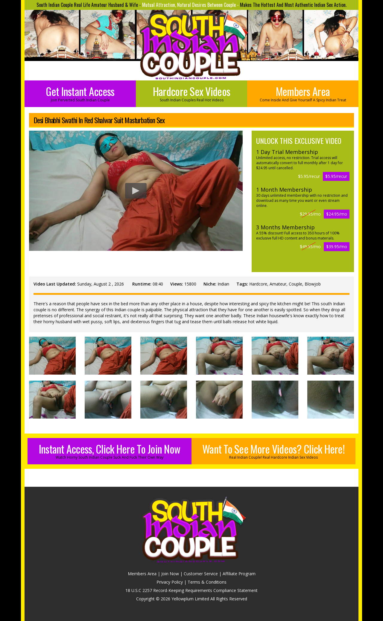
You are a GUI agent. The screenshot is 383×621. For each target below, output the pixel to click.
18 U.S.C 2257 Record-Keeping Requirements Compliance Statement (191, 590)
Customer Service (201, 573)
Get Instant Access (80, 93)
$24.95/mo (336, 214)
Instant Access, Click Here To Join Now (109, 450)
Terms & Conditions (207, 582)
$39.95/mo (336, 246)
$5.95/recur (336, 176)
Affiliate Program (239, 573)
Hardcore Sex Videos (191, 93)
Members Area (303, 93)
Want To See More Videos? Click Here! (273, 450)
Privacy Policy (169, 582)
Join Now (170, 573)
